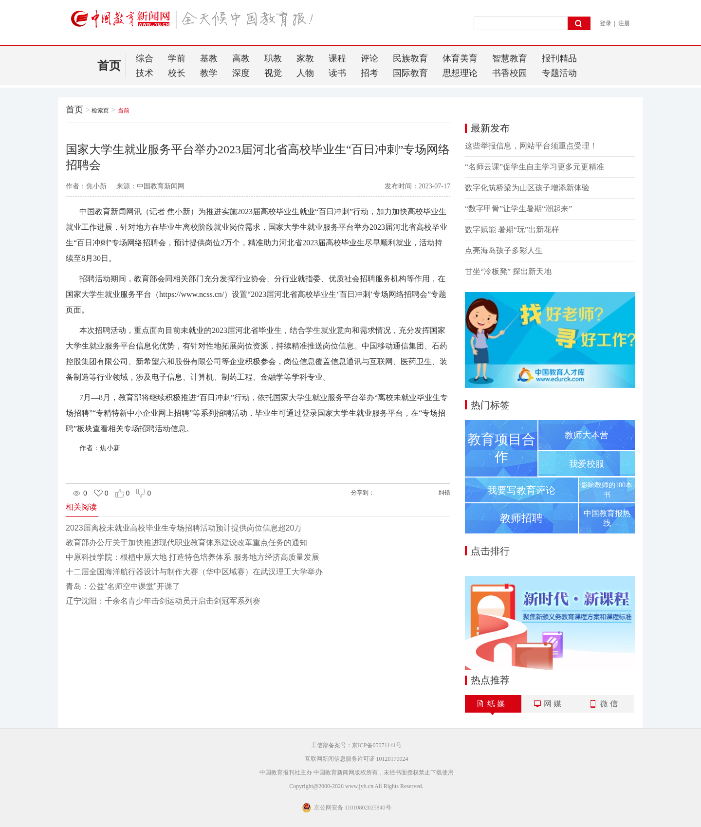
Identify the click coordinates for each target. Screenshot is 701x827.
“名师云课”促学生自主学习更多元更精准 (534, 167)
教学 (209, 73)
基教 (209, 58)
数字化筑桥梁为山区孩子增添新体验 (527, 188)
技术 (144, 73)
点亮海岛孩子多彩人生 (504, 250)
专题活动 (559, 73)
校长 (176, 73)
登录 (605, 23)
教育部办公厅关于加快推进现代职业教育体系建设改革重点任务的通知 (186, 542)
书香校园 (509, 73)
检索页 (100, 110)
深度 (241, 73)
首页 (109, 65)
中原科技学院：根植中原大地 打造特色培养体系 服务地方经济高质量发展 (192, 557)
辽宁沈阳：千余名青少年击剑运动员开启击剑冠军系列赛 (163, 601)
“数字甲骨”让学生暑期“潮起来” (518, 208)
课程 (337, 58)
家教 (305, 58)
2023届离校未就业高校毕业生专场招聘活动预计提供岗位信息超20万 (184, 528)
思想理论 (460, 73)
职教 (273, 58)
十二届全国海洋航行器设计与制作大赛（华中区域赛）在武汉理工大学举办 (194, 572)
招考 (369, 73)
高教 (241, 58)
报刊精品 (559, 58)
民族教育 (410, 58)
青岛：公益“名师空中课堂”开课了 (123, 586)
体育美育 (460, 58)
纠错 (444, 492)
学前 (176, 58)
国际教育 (410, 73)
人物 (305, 73)
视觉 (273, 73)
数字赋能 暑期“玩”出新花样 (512, 229)
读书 (337, 73)
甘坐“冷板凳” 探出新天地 (508, 271)
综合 (144, 58)
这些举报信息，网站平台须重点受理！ (531, 146)
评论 (369, 58)
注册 (624, 23)
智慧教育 (509, 58)
